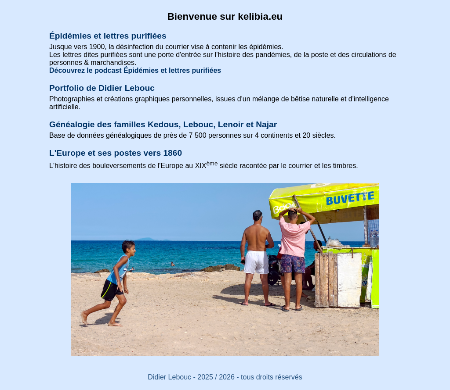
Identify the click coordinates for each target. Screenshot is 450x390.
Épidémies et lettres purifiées (108, 35)
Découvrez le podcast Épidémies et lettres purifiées (135, 70)
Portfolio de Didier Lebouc (102, 88)
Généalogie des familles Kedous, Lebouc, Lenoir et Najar (163, 124)
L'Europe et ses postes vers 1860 (115, 152)
